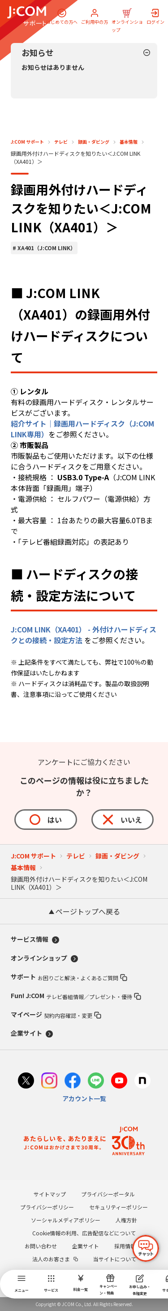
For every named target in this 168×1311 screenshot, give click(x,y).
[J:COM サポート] (26, 16)
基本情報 (129, 141)
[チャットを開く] (145, 1248)
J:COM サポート (27, 141)
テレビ (61, 141)
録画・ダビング (93, 141)
